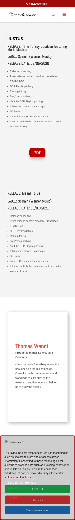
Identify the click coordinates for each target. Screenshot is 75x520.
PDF (37, 152)
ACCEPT (37, 489)
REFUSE (37, 499)
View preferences (37, 510)
